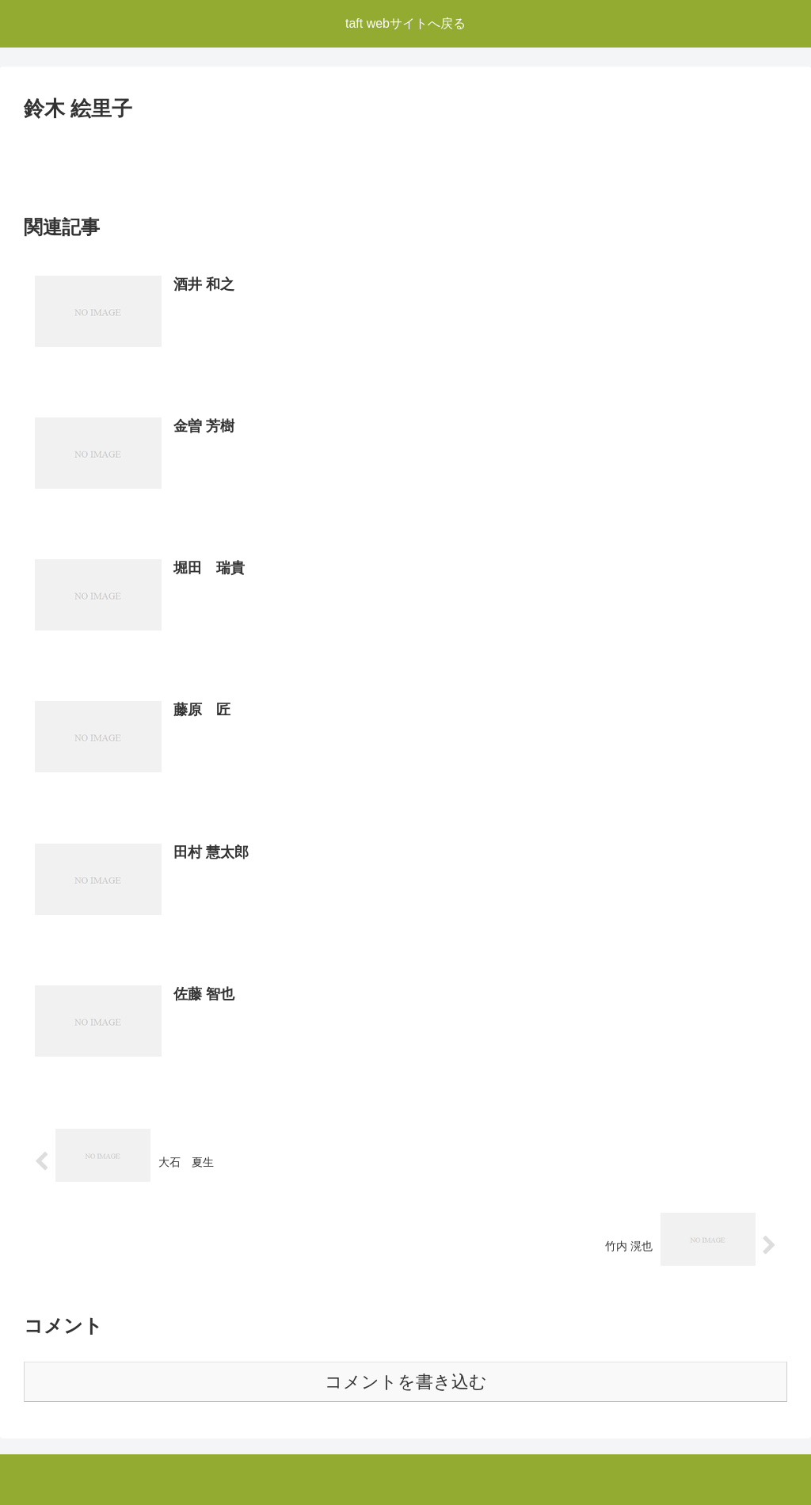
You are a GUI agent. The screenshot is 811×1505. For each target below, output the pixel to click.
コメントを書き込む (406, 1382)
